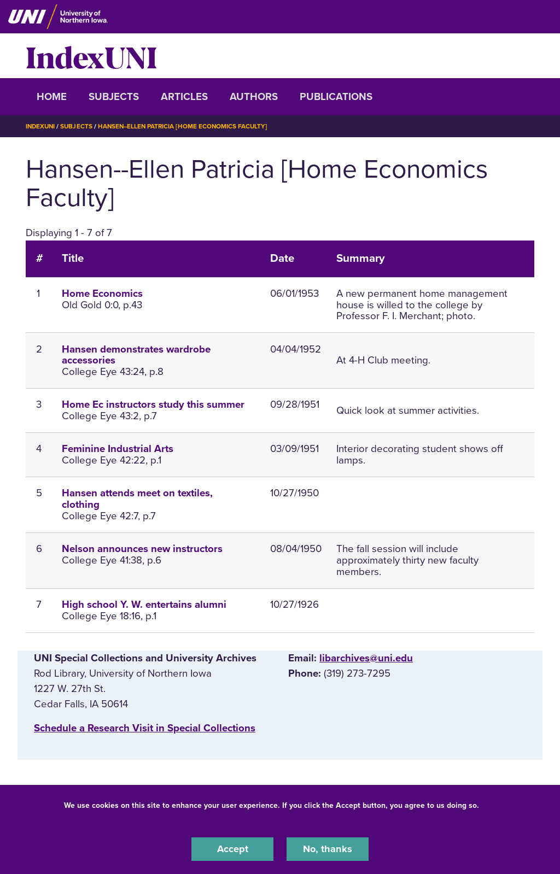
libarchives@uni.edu (366, 658)
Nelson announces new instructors (142, 549)
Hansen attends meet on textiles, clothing (137, 499)
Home (52, 97)
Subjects (114, 97)
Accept (232, 849)
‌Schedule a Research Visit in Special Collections (144, 728)
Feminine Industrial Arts (117, 449)
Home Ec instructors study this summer (153, 404)
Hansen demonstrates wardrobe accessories (136, 354)
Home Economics (102, 294)
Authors (254, 97)
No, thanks (327, 849)
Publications (336, 97)
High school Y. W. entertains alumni (144, 605)
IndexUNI (91, 55)
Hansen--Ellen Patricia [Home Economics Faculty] (188, 126)
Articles (184, 97)
